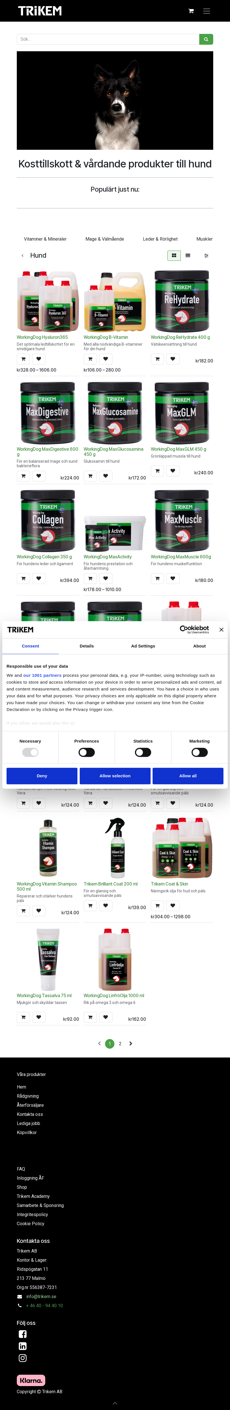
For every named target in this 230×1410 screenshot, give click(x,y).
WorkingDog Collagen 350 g (44, 557)
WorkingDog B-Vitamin (106, 337)
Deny (42, 776)
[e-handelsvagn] (191, 11)
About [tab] (199, 645)
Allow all (188, 776)
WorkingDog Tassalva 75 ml (44, 995)
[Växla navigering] (206, 11)
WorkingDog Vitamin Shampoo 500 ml (47, 886)
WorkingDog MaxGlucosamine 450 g (113, 451)
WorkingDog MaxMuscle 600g (181, 557)
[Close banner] (221, 630)
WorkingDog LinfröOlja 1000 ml (114, 995)
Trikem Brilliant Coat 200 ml (110, 884)
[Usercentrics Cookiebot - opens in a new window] (184, 629)
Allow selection (114, 776)
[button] (23, 359)
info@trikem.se (41, 1296)
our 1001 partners (42, 675)
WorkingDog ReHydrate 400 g (180, 337)
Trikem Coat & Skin (169, 884)
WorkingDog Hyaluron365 (42, 337)
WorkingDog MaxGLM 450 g (178, 449)
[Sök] (206, 39)
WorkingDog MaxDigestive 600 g (47, 451)
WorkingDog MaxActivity (108, 557)
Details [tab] (87, 645)
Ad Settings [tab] (143, 645)
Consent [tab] (30, 645)
